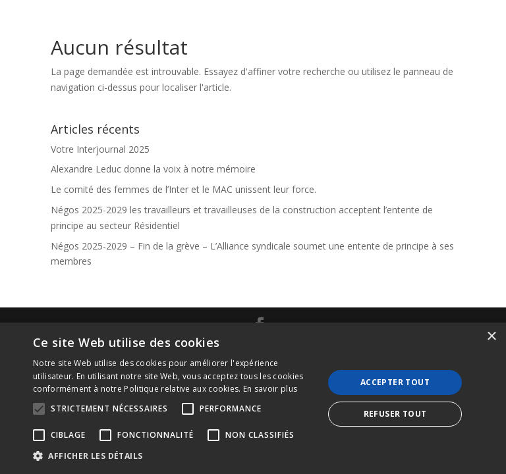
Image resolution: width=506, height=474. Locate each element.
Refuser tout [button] (395, 413)
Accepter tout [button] (395, 382)
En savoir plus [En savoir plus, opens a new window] (270, 388)
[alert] (253, 398)
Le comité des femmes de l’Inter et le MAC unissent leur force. (183, 189)
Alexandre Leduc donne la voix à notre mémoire (153, 169)
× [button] (491, 337)
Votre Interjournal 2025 (100, 149)
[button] (174, 456)
